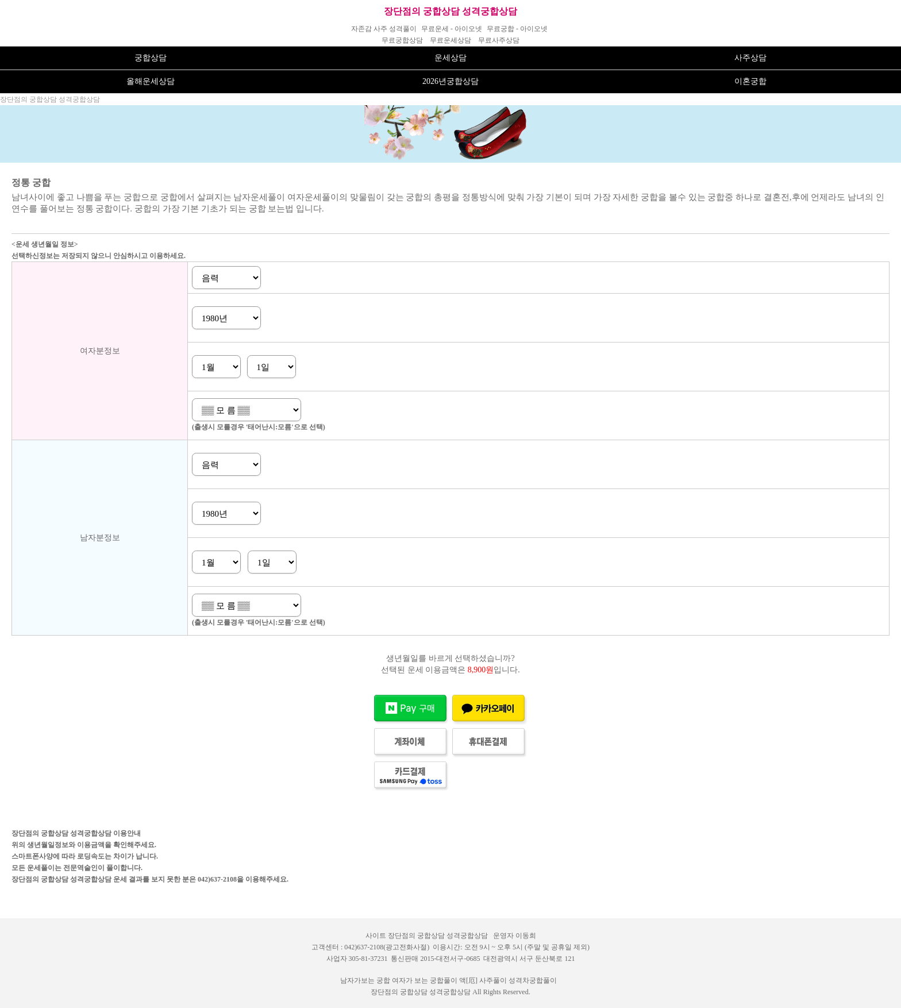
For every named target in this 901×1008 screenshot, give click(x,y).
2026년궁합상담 (450, 81)
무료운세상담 (450, 40)
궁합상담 (150, 57)
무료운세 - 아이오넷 (451, 29)
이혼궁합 (750, 81)
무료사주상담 (498, 40)
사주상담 (750, 57)
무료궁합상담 (402, 40)
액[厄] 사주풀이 (484, 980)
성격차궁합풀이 (534, 980)
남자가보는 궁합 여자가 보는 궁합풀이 (399, 980)
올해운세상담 (150, 81)
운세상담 (450, 57)
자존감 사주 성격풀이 (384, 29)
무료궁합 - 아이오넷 (517, 29)
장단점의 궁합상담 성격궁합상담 (450, 11)
